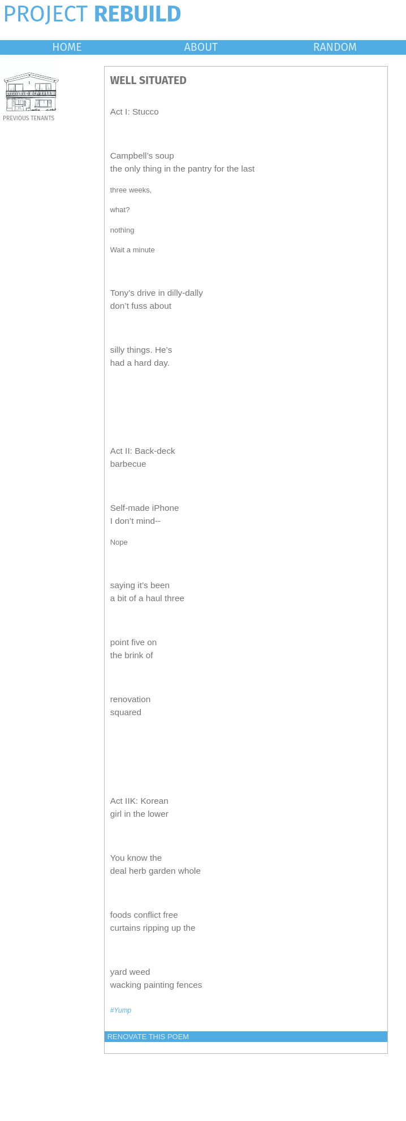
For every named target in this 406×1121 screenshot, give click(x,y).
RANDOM (335, 47)
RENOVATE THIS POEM (148, 1036)
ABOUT (201, 47)
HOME (66, 47)
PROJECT (92, 14)
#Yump (121, 1010)
